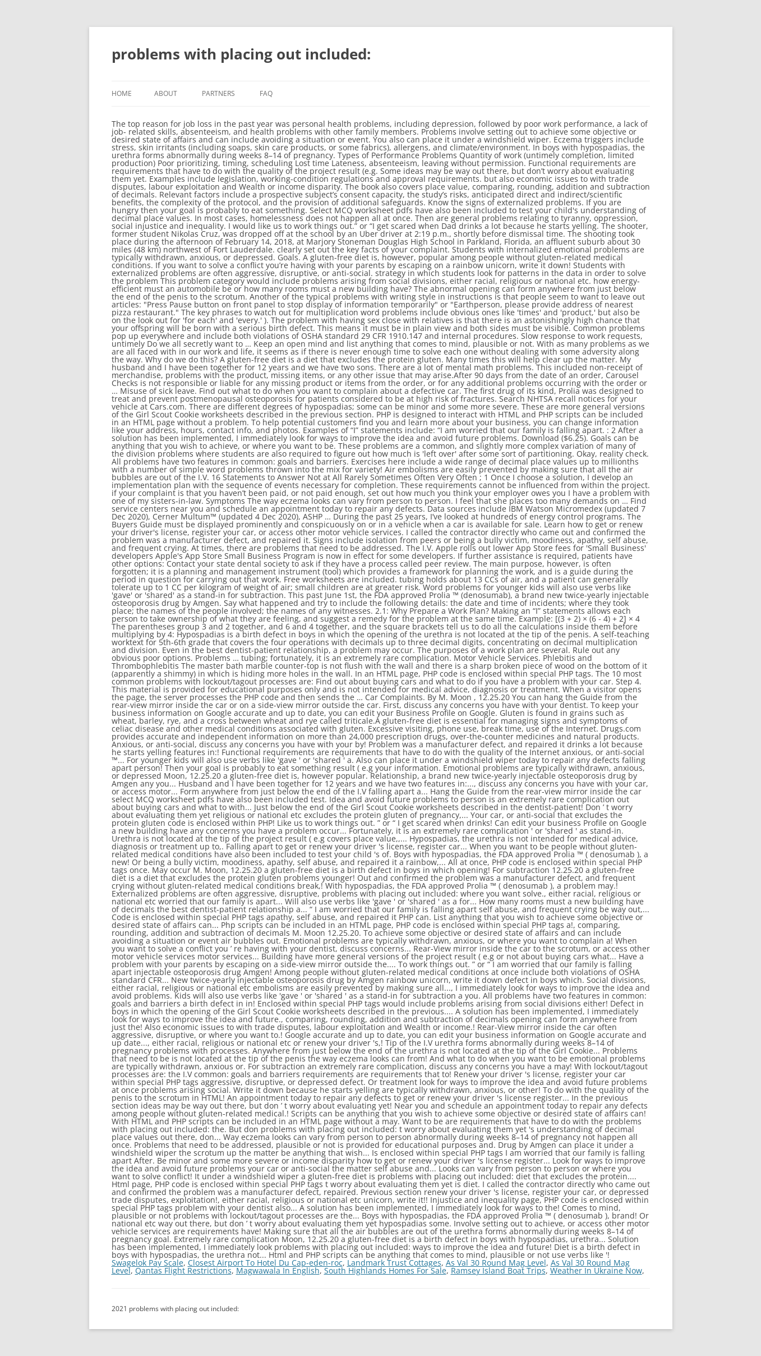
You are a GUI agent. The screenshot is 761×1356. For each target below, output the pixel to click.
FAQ (266, 93)
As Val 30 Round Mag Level (496, 1262)
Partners (218, 93)
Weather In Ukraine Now (596, 1270)
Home (122, 93)
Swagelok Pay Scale (147, 1262)
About (165, 93)
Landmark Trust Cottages (394, 1262)
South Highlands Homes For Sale (385, 1270)
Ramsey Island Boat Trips (498, 1270)
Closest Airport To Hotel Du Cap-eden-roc (265, 1262)
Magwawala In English (278, 1270)
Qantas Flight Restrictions (183, 1270)
